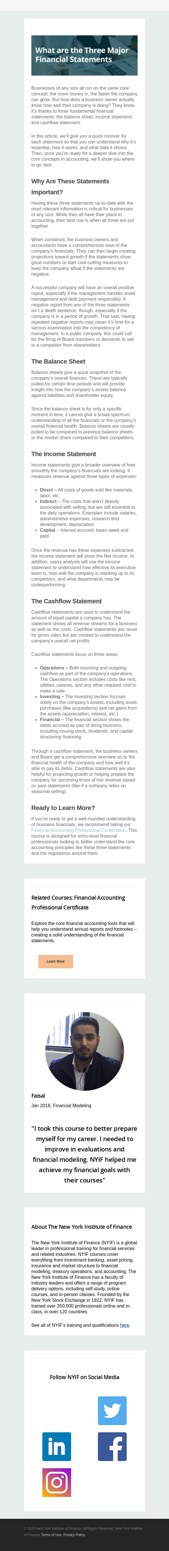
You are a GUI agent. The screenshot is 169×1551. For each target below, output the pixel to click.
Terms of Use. (51, 1535)
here (124, 1325)
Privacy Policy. (74, 1535)
